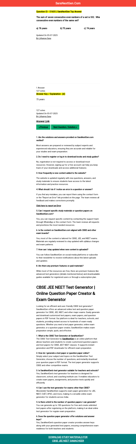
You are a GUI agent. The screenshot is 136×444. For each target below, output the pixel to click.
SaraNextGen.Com (68, 3)
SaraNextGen (68, 339)
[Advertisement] (68, 62)
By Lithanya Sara (43, 38)
